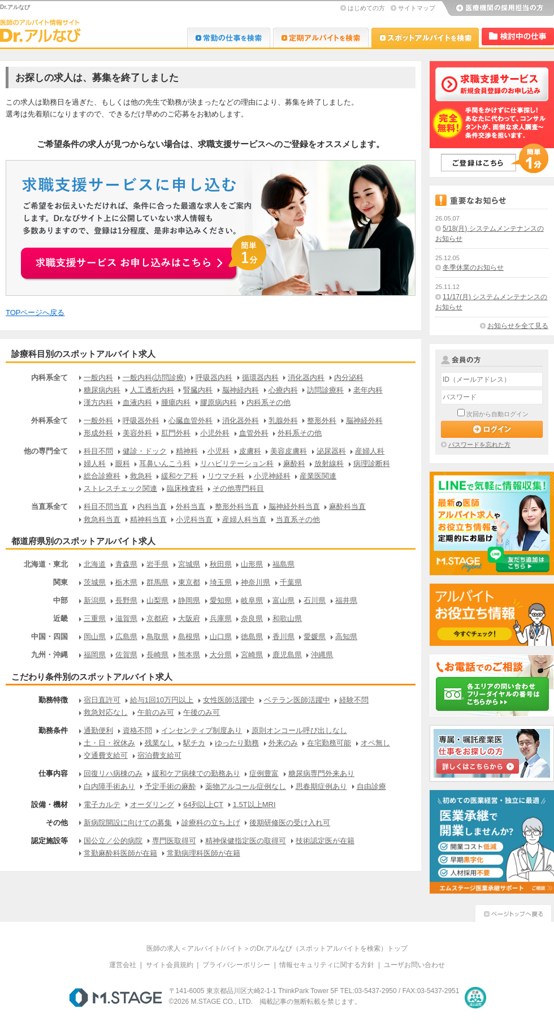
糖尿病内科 (102, 390)
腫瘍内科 (176, 402)
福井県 (346, 600)
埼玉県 (221, 582)
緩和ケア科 (179, 476)
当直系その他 (298, 519)
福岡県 (95, 654)
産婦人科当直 (244, 519)
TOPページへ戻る (35, 312)
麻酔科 (294, 463)
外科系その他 (300, 433)
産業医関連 (318, 476)
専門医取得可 (174, 840)
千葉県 (291, 582)
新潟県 (95, 600)
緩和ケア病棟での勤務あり (196, 773)
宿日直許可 (102, 700)
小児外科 (215, 433)
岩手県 (157, 564)
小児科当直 (194, 519)
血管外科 (254, 433)
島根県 (189, 636)
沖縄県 (322, 654)
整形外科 (321, 420)
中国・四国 (49, 636)
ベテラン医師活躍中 (297, 700)
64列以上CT (203, 804)
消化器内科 (306, 377)
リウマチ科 (225, 476)
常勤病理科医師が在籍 (203, 853)
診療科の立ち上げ (210, 822)
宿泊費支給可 (159, 755)
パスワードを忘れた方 (479, 444)
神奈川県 (255, 582)
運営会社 (122, 965)
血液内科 (137, 402)
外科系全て (49, 420)
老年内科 (368, 390)
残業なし (159, 743)
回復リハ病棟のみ (113, 773)
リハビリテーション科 (237, 463)
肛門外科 (176, 433)
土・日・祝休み (109, 743)
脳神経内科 (240, 390)
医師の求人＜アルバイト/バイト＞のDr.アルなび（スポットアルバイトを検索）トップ (277, 948)
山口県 (221, 636)
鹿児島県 (287, 654)
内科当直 (152, 506)
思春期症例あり (321, 786)
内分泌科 (348, 377)
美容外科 (137, 433)
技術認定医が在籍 (325, 840)
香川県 (283, 636)
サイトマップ (416, 8)
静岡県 (189, 600)
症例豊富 (264, 773)
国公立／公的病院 (113, 840)
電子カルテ (102, 804)
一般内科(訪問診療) (155, 377)
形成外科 (98, 433)
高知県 (346, 636)
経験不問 (354, 700)
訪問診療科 (325, 390)
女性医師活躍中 (228, 700)
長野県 (126, 600)
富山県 (283, 600)
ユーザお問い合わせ (414, 965)
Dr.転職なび (228, 38)
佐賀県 (126, 654)
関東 (60, 582)
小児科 (218, 451)
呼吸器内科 (214, 377)
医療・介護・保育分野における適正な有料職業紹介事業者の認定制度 (475, 997)
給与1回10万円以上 (162, 700)
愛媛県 (315, 636)
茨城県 (95, 582)
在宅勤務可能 (329, 743)
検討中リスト (518, 36)
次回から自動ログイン (497, 414)
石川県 (315, 600)
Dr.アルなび (321, 38)
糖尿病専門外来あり (321, 773)
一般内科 (98, 377)
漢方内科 (98, 402)
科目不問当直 (106, 506)
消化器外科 (240, 420)
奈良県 (252, 618)
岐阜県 (252, 600)
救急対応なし (106, 712)
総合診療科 (102, 476)
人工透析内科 (152, 390)
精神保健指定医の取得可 (245, 840)
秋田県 (221, 564)
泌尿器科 (331, 451)
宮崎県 (252, 654)
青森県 (126, 564)
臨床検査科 (185, 488)
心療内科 (283, 390)
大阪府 (189, 618)
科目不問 (98, 451)
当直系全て (49, 506)
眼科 (122, 463)
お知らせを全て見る (517, 326)
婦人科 (95, 463)
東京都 (189, 582)
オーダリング (152, 804)
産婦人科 (369, 451)
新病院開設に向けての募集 (128, 822)
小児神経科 (272, 476)
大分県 (221, 654)
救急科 (141, 476)
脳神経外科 (364, 420)
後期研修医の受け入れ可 (289, 822)
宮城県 (189, 564)
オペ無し (375, 743)
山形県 (252, 564)
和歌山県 (287, 618)
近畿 (60, 618)
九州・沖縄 (49, 654)
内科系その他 (268, 402)
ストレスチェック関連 (120, 488)
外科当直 (190, 506)
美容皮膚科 (288, 451)
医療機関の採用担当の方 (497, 8)
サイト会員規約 (169, 965)
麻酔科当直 (347, 506)
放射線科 (329, 463)
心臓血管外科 (190, 420)
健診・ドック (145, 451)
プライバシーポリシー (236, 965)
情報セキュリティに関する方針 (326, 965)
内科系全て (49, 377)
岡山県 (95, 636)
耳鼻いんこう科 (165, 463)
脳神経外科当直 (294, 506)
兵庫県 (221, 618)
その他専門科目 (238, 488)
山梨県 (157, 600)
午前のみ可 (155, 712)
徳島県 (252, 636)
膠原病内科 (218, 402)
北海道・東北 (46, 564)
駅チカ (194, 743)
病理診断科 (371, 463)
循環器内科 (260, 377)
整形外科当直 (237, 506)
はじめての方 (366, 8)
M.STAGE (115, 997)
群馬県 (157, 582)
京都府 (157, 618)
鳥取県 (157, 636)
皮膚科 (250, 451)
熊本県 (189, 654)
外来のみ (283, 743)
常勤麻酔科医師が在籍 (120, 853)
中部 (60, 600)
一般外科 (98, 420)
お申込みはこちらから (144, 257)
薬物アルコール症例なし (245, 786)
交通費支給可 (106, 755)
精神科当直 (148, 519)
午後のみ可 (201, 712)
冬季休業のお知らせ (473, 267)
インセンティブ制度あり (201, 730)
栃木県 (126, 582)
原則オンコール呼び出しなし (299, 730)
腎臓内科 (198, 390)
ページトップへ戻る (513, 912)
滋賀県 (126, 618)
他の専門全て (46, 451)
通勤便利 (98, 730)
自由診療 (371, 786)
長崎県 (157, 654)
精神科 (187, 451)
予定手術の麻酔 (170, 786)
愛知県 (221, 600)
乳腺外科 (283, 420)
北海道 (95, 564)
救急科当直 (102, 519)
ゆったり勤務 (237, 743)
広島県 (126, 636)
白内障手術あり (109, 786)
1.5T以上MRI (254, 804)
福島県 (283, 564)
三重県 (95, 618)
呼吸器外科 (141, 420)
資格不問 (137, 730)
